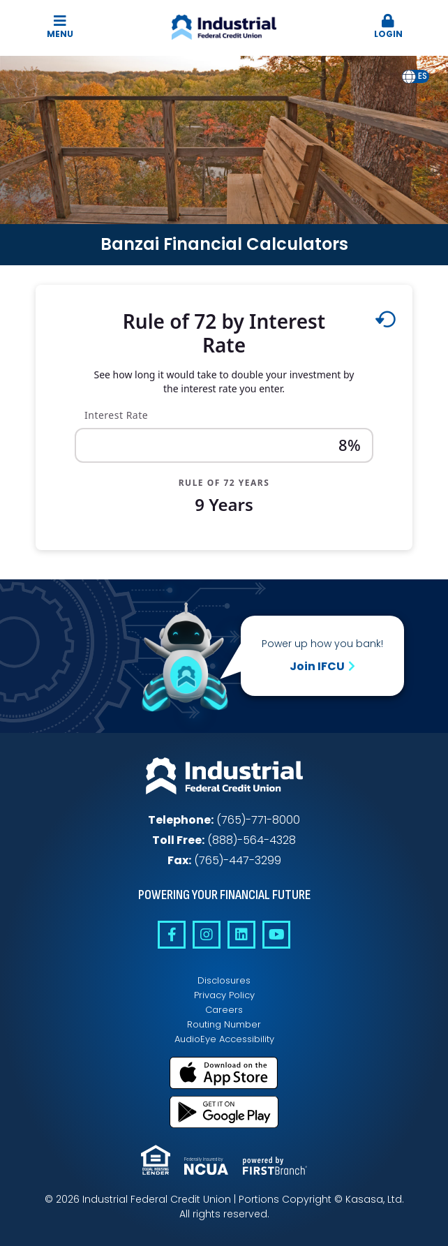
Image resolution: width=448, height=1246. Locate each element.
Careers (224, 1009)
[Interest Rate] (224, 445)
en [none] (409, 76)
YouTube (276, 935)
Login (388, 27)
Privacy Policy (224, 995)
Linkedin (241, 935)
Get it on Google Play (224, 1112)
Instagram (207, 935)
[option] (422, 76)
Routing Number (224, 1024)
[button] (388, 27)
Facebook (172, 935)
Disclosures (224, 980)
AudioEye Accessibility (224, 1039)
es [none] (422, 76)
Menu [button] (59, 27)
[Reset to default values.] (385, 322)
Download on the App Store (224, 1073)
